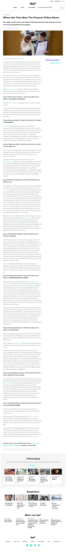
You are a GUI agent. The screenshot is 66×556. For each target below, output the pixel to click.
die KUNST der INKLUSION (19, 58)
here (11, 324)
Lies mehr (33, 465)
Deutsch (57, 1)
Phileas (26, 244)
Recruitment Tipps (8, 476)
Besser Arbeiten (32, 476)
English (62, 1)
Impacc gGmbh (8, 383)
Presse (33, 541)
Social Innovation (27, 449)
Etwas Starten (8, 502)
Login (51, 1)
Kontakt (8, 541)
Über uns (16, 541)
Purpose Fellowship (12, 89)
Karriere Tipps (31, 502)
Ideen (15, 7)
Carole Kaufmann (13, 103)
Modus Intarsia (32, 416)
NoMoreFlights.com (8, 161)
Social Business (17, 449)
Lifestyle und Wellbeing (57, 476)
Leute (22, 7)
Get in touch (35, 436)
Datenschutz (57, 541)
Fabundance (6, 126)
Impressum (41, 541)
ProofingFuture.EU (17, 343)
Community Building (7, 449)
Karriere (24, 541)
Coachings (31, 7)
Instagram (26, 218)
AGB (49, 541)
